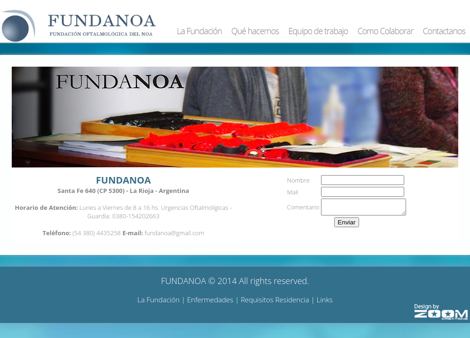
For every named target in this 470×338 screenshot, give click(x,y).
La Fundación (199, 31)
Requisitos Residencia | (278, 299)
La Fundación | (162, 299)
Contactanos (444, 31)
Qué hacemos (255, 31)
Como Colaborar (385, 31)
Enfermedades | (214, 299)
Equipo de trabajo (318, 31)
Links (325, 299)
